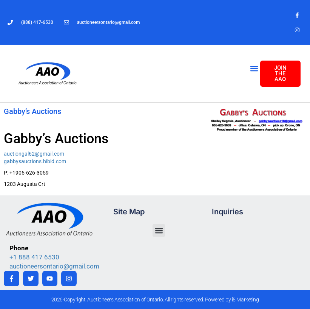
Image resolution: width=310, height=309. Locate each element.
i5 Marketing (245, 300)
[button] (254, 68)
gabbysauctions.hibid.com (35, 161)
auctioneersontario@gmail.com (54, 266)
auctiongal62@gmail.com (34, 154)
